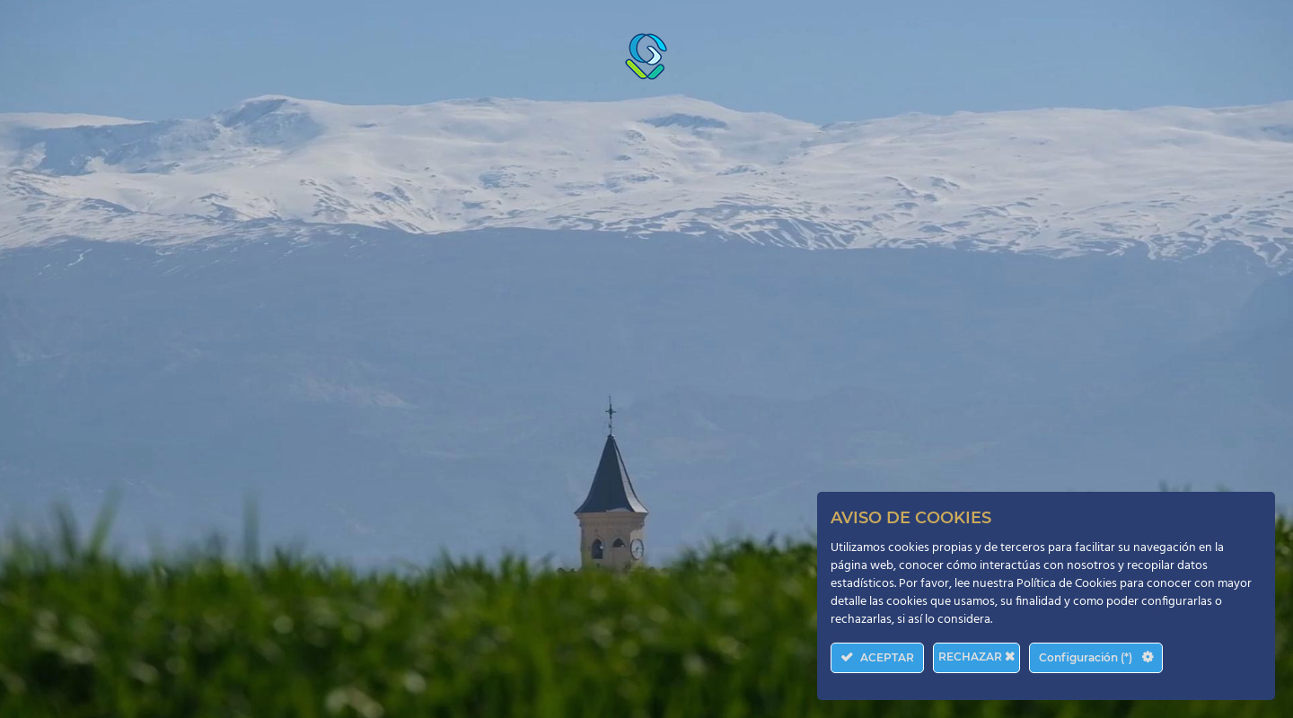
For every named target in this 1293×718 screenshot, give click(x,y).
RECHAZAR (976, 656)
